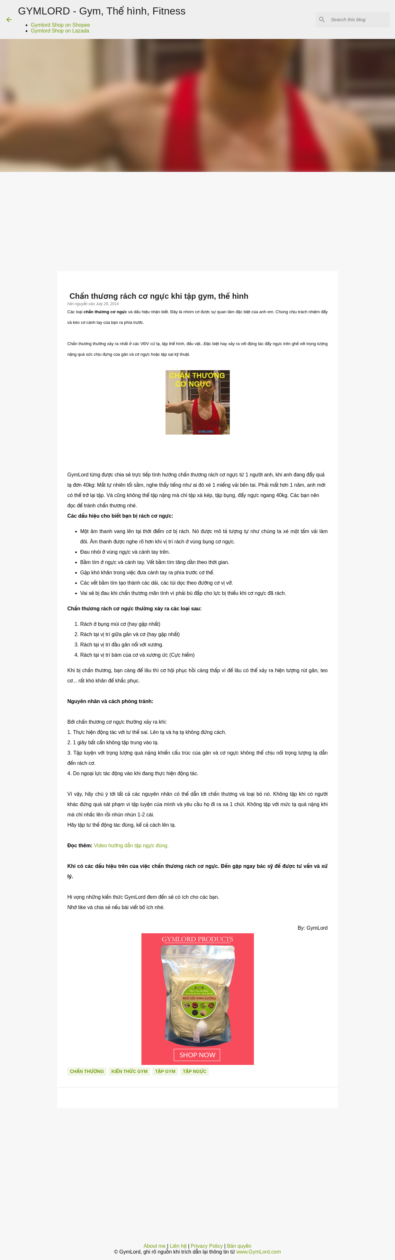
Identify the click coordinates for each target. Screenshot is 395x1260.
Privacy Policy (207, 1246)
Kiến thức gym (129, 1071)
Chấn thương (87, 1071)
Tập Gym (165, 1071)
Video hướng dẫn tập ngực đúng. (131, 845)
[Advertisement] (198, 220)
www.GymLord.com (258, 1252)
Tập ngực (194, 1071)
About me (155, 1246)
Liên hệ (178, 1246)
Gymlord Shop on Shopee (60, 25)
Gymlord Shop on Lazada (60, 30)
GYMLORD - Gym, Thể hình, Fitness (101, 11)
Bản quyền (239, 1246)
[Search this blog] (356, 19)
